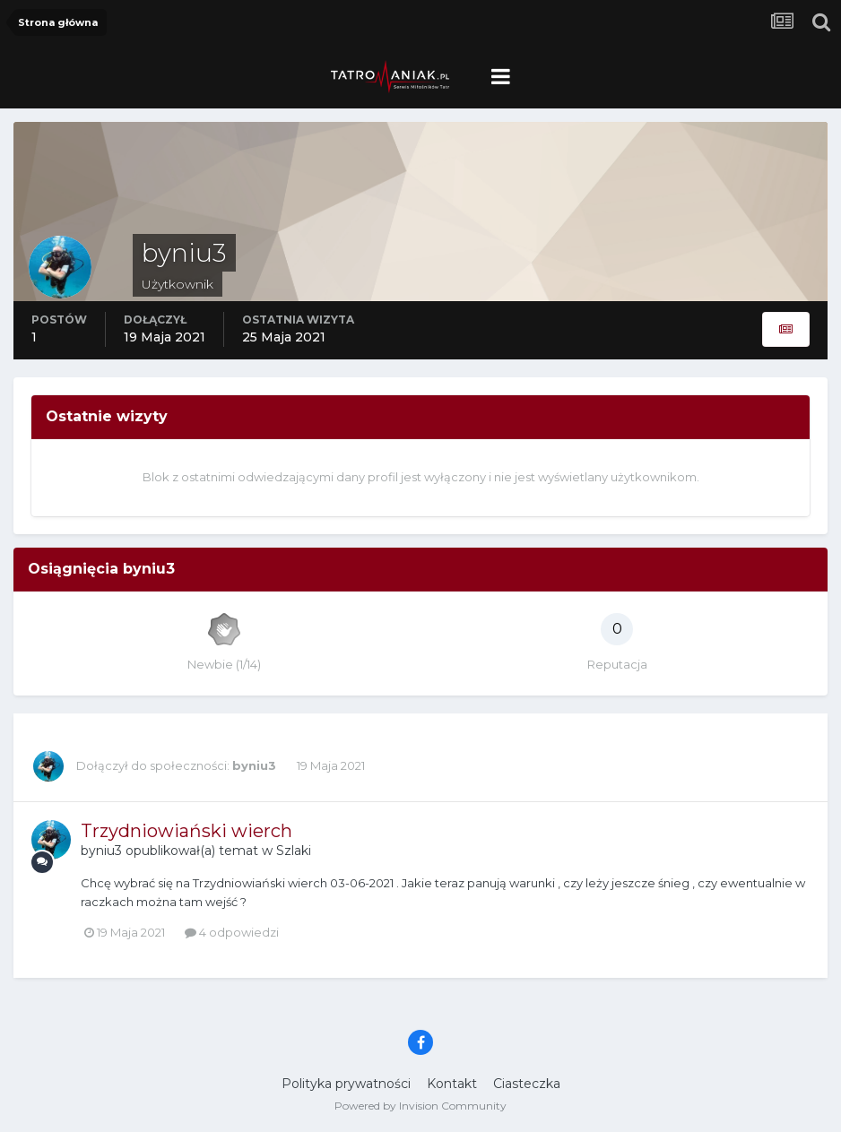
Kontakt (452, 1084)
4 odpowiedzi (232, 932)
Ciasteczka (526, 1084)
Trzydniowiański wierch (186, 831)
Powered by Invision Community (420, 1105)
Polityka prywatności (346, 1084)
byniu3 (254, 765)
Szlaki (293, 851)
